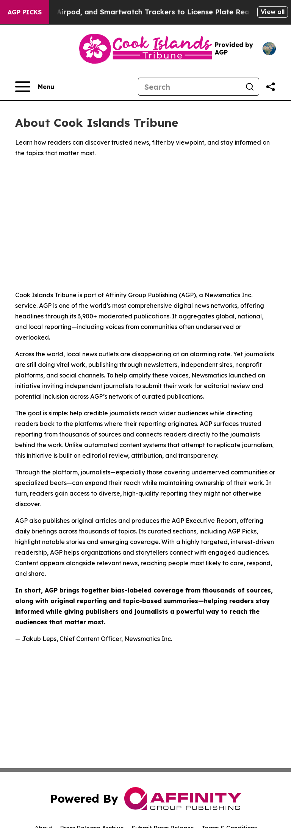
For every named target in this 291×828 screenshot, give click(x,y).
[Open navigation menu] (34, 86)
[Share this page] (270, 86)
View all (273, 12)
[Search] (189, 86)
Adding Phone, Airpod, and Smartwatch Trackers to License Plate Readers (141, 12)
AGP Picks (25, 12)
